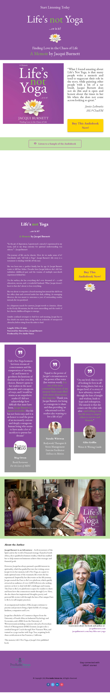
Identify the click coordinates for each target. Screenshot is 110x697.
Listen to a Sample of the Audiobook (55, 143)
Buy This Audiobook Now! (85, 125)
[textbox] (34, 230)
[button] (12, 507)
